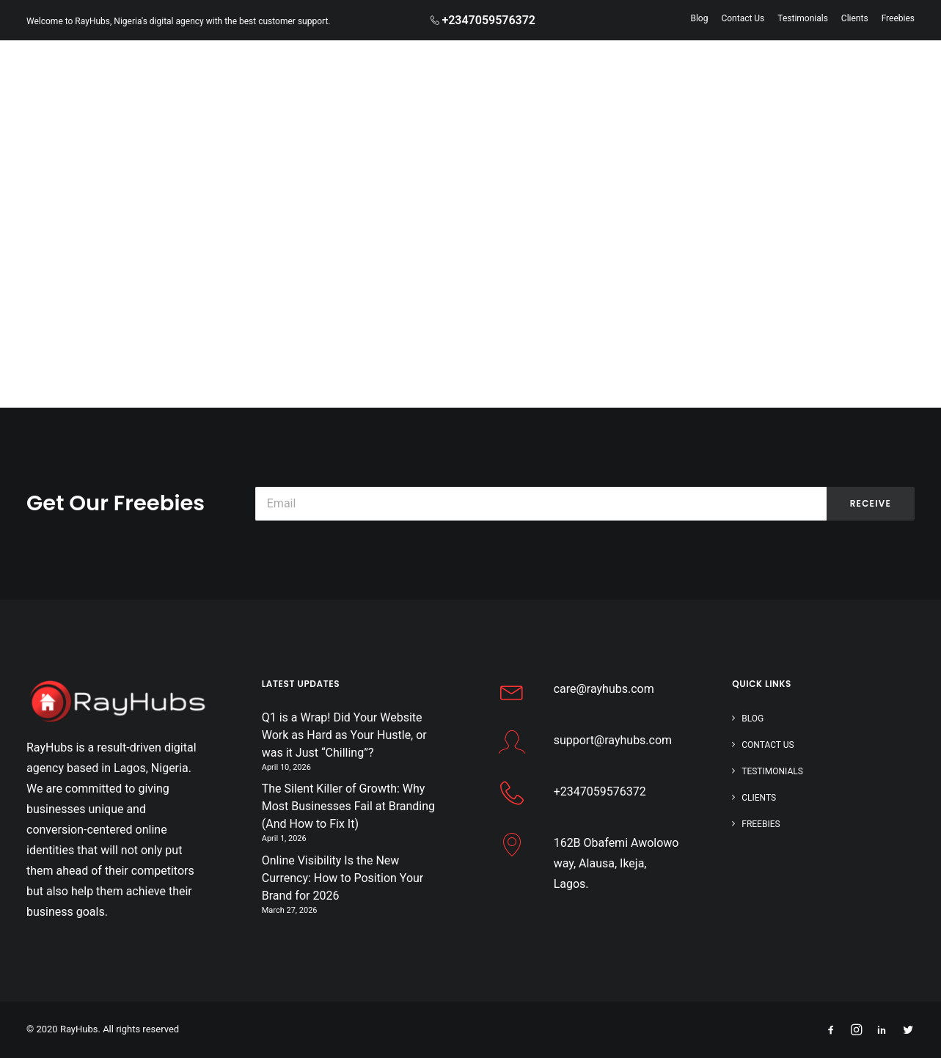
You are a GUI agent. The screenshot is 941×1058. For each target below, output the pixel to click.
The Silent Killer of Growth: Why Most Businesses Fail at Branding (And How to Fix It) (348, 806)
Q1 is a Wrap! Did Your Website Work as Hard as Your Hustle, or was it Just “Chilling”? (344, 735)
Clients (854, 18)
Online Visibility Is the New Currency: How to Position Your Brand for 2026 (343, 878)
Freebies (898, 18)
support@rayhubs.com (613, 740)
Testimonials (802, 18)
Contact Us (742, 18)
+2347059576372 (600, 791)
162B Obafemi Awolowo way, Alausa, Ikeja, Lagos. (616, 863)
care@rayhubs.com (604, 689)
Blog (699, 18)
